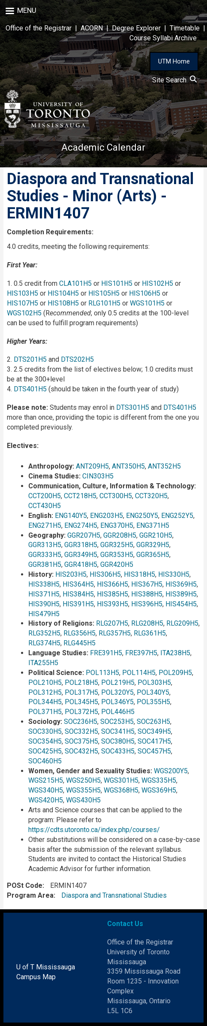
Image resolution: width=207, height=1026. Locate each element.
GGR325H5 (116, 545)
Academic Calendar (103, 147)
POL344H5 (45, 702)
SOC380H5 (118, 741)
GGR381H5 (44, 564)
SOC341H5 (118, 731)
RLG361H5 (150, 633)
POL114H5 (139, 673)
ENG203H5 (106, 515)
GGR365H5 (152, 555)
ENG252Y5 (177, 515)
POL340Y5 (153, 692)
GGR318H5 (80, 545)
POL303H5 (154, 682)
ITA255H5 (43, 663)
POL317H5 (81, 692)
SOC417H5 (154, 741)
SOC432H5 (81, 751)
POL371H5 (45, 712)
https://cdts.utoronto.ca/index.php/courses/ (94, 830)
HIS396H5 (146, 604)
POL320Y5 (117, 692)
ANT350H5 (128, 466)
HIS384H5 (78, 594)
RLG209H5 (182, 623)
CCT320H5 (151, 496)
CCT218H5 (80, 496)
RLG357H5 (115, 633)
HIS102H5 (157, 283)
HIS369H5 (181, 584)
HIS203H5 (71, 574)
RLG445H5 (79, 643)
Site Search (174, 80)
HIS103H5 (22, 293)
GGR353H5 (116, 555)
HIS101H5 (116, 283)
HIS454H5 (181, 604)
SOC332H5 (81, 731)
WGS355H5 (83, 790)
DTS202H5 (77, 359)
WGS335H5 (158, 780)
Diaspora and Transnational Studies (114, 895)
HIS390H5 (44, 604)
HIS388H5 (146, 594)
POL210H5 (45, 682)
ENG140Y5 (71, 515)
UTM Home (174, 61)
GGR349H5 (80, 555)
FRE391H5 (106, 653)
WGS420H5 (45, 800)
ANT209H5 (92, 466)
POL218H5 (81, 682)
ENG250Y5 (142, 515)
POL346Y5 (117, 702)
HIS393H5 (112, 604)
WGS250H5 (83, 780)
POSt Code (24, 885)
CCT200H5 (44, 496)
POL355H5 (153, 702)
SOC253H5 (117, 721)
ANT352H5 (164, 466)
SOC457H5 (154, 751)
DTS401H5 (30, 389)
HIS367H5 (146, 584)
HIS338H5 (44, 584)
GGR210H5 (155, 535)
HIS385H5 (112, 594)
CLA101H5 (75, 283)
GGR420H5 (116, 564)
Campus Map (36, 977)
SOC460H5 (45, 761)
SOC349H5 (154, 731)
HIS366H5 (112, 584)
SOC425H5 (45, 751)
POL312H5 (45, 692)
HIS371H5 (44, 594)
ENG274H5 (80, 525)
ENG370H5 (116, 525)
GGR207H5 (83, 535)
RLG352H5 (44, 633)
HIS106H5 (144, 293)
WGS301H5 (121, 780)
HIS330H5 (173, 574)
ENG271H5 (44, 525)
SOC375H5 (81, 741)
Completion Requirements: (50, 232)
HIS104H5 (63, 293)
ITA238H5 (175, 653)
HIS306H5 (105, 574)
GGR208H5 (119, 535)
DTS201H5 (30, 359)
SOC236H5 (80, 721)
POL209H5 (175, 673)
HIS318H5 (139, 574)
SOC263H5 (153, 721)
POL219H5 (118, 682)
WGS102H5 (24, 313)
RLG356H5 (79, 633)
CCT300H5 (115, 496)
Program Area (30, 895)
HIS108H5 (63, 303)
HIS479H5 (44, 614)
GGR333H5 (44, 555)
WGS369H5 (158, 790)
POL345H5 (81, 702)
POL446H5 (118, 712)
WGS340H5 (45, 790)
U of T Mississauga (45, 967)
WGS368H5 (121, 790)
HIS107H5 (22, 303)
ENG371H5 (152, 525)
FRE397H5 (141, 653)
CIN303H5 (98, 476)
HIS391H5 (78, 604)
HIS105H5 (104, 293)
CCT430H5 (44, 506)
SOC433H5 (118, 751)
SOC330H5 (45, 731)
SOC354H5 (45, 741)
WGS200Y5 (171, 771)
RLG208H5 (147, 623)
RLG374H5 (44, 643)
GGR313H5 (44, 545)
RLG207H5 (112, 623)
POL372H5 (81, 712)
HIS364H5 (78, 584)
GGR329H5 (152, 545)
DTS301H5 (132, 407)
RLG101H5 (104, 303)
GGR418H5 (80, 564)
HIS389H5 (181, 594)
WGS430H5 (83, 800)
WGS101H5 (147, 303)
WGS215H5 (45, 780)
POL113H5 (102, 673)
